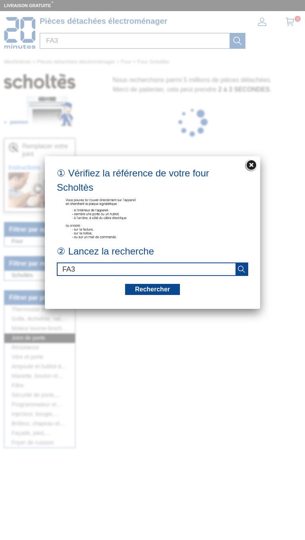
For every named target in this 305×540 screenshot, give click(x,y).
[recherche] (241, 269)
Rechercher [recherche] (152, 289)
